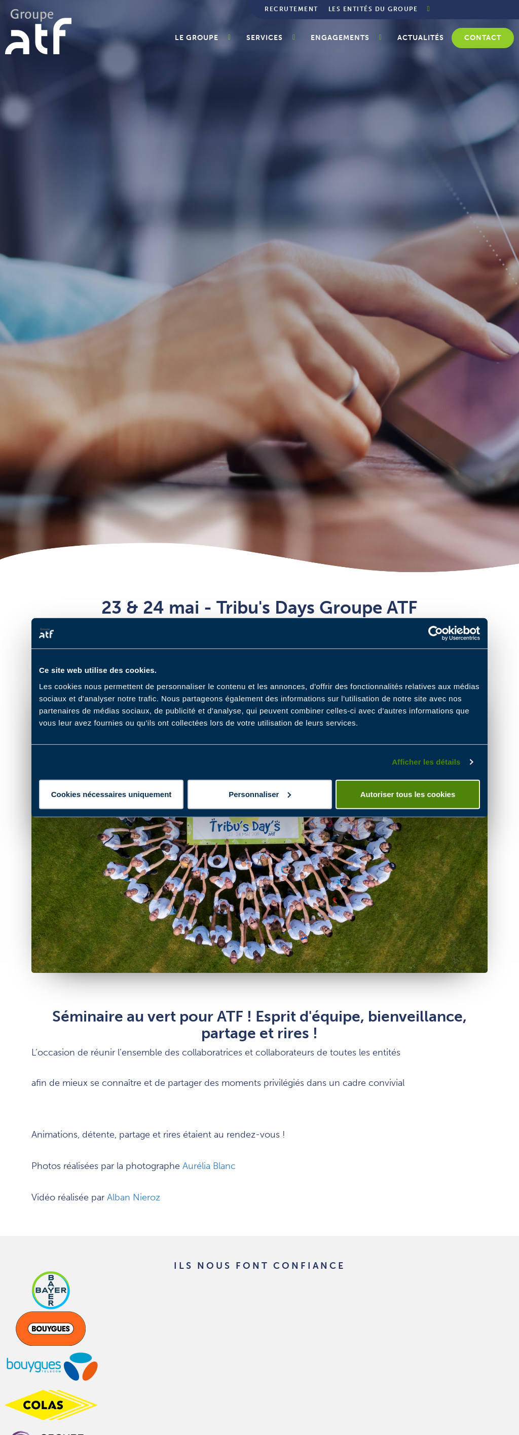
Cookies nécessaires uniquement (111, 793)
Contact (482, 37)
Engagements (340, 37)
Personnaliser (260, 793)
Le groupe (196, 37)
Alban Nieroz (133, 1197)
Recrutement (291, 9)
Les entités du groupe (373, 9)
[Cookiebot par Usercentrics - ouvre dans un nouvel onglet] (435, 633)
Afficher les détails (426, 762)
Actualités (420, 37)
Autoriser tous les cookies (408, 793)
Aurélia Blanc (209, 1166)
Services (264, 37)
